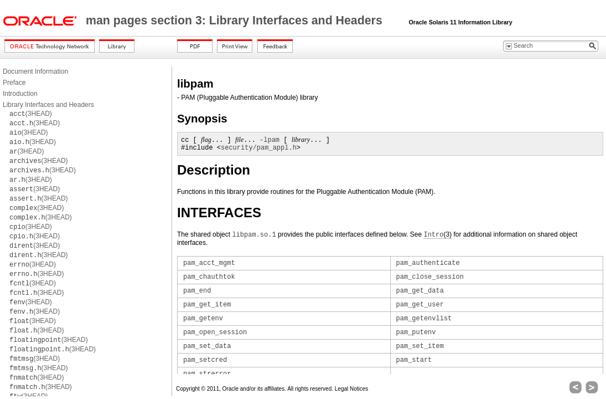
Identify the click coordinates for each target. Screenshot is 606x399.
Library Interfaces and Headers (48, 105)
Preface (14, 82)
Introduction (20, 94)
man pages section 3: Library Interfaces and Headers (236, 20)
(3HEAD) (30, 113)
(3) (437, 235)
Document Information (35, 71)
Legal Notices (352, 389)
